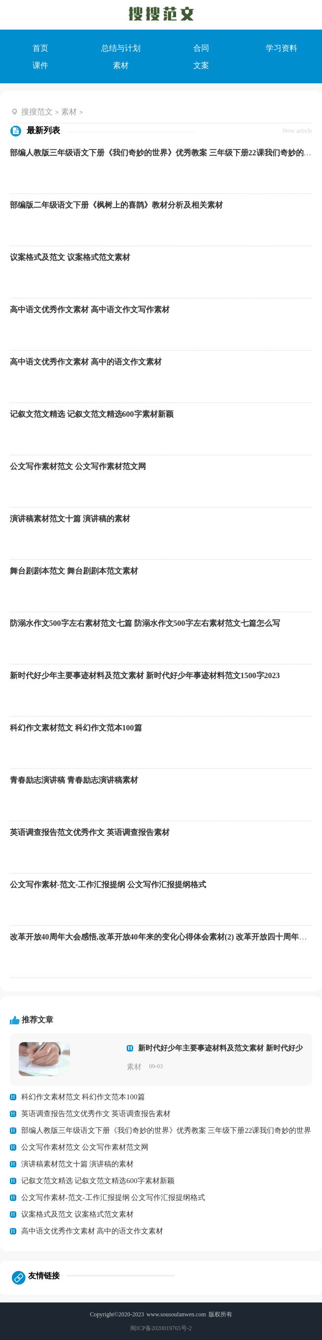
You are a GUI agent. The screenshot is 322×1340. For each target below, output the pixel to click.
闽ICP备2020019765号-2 (161, 1328)
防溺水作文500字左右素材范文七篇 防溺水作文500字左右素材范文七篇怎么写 (145, 623)
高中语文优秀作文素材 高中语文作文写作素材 (90, 309)
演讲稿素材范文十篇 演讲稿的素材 (70, 518)
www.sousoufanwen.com (176, 1314)
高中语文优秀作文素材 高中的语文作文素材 (86, 362)
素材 (121, 65)
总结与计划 (121, 48)
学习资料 (281, 48)
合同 (201, 48)
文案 (201, 65)
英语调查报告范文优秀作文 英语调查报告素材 (90, 832)
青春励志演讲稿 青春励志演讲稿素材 (74, 780)
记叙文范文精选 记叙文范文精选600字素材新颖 (92, 414)
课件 (40, 65)
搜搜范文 (37, 112)
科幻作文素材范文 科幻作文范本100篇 (76, 728)
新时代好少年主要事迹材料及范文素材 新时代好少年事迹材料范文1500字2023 (145, 675)
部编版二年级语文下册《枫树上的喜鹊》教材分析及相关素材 (116, 205)
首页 (40, 48)
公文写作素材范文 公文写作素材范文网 (78, 466)
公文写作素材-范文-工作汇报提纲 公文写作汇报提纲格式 (108, 884)
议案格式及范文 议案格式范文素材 (70, 257)
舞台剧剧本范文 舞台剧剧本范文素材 (74, 571)
